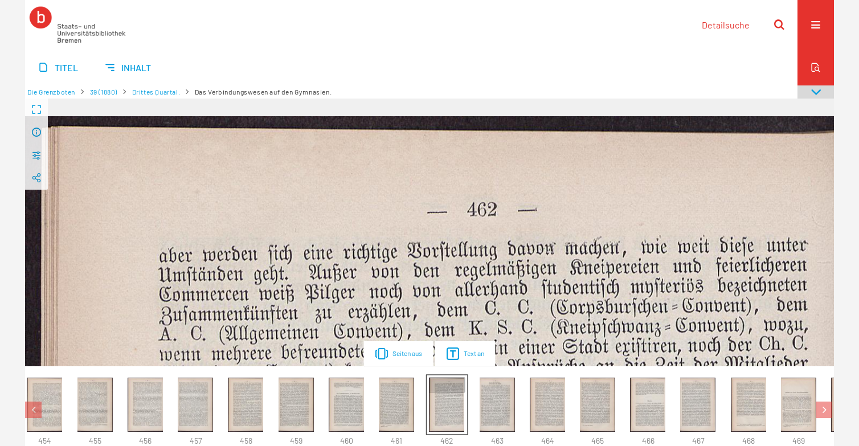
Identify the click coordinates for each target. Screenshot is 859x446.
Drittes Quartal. (156, 92)
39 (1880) (103, 92)
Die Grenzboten (51, 92)
